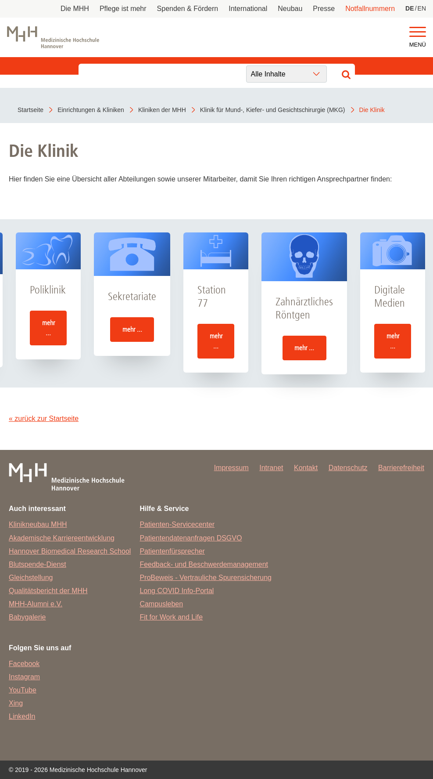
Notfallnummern (370, 8)
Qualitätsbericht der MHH (48, 590)
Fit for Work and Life (171, 617)
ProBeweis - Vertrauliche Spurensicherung (206, 577)
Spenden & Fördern (187, 8)
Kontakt (306, 467)
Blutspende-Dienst (37, 564)
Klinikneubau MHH (38, 524)
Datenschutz (348, 467)
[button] (417, 32)
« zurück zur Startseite (44, 418)
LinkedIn (22, 716)
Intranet (271, 467)
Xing (16, 703)
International (248, 8)
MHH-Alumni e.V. (35, 604)
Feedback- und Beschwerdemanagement (204, 564)
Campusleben (161, 604)
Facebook (24, 663)
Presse (324, 8)
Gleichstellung (31, 577)
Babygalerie (27, 617)
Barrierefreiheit (401, 467)
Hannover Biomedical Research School (70, 551)
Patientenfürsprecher (172, 551)
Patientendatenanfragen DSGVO (191, 538)
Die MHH (75, 8)
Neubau (290, 8)
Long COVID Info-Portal (177, 590)
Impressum (231, 467)
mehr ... (48, 328)
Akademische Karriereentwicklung (62, 538)
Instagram (24, 677)
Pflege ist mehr (123, 8)
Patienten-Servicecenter (177, 524)
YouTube (22, 690)
